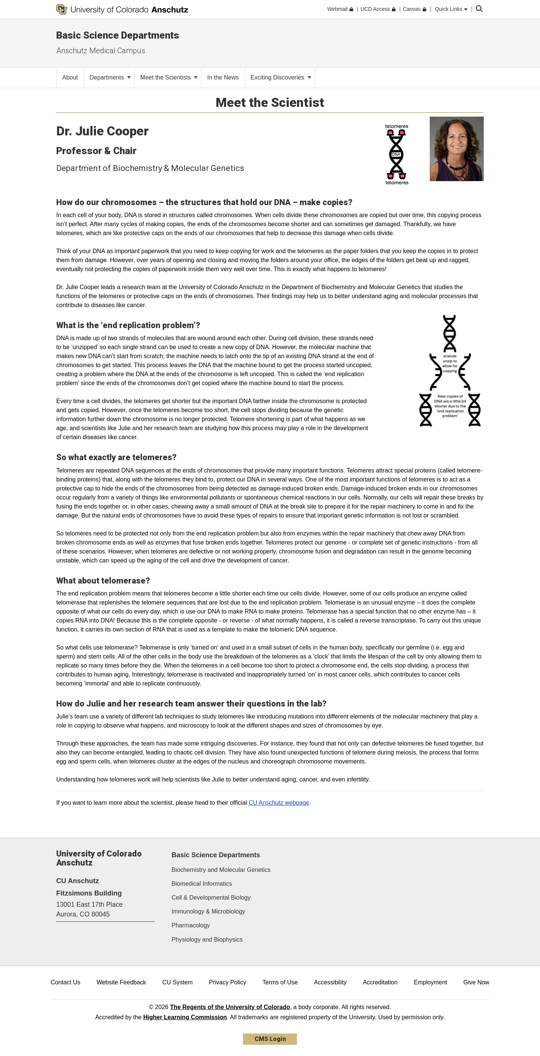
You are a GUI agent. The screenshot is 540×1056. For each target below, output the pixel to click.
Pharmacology (191, 925)
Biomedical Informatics (202, 883)
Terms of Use (280, 982)
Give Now (476, 982)
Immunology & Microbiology (209, 911)
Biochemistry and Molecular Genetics (221, 870)
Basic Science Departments (216, 855)
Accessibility (330, 982)
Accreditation (380, 982)
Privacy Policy (227, 982)
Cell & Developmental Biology (211, 897)
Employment (430, 982)
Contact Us (65, 982)
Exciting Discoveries (280, 77)
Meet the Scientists (169, 77)
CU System (177, 982)
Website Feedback (121, 982)
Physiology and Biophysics (207, 939)
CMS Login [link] (270, 1038)
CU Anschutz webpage (279, 803)
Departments (110, 77)
